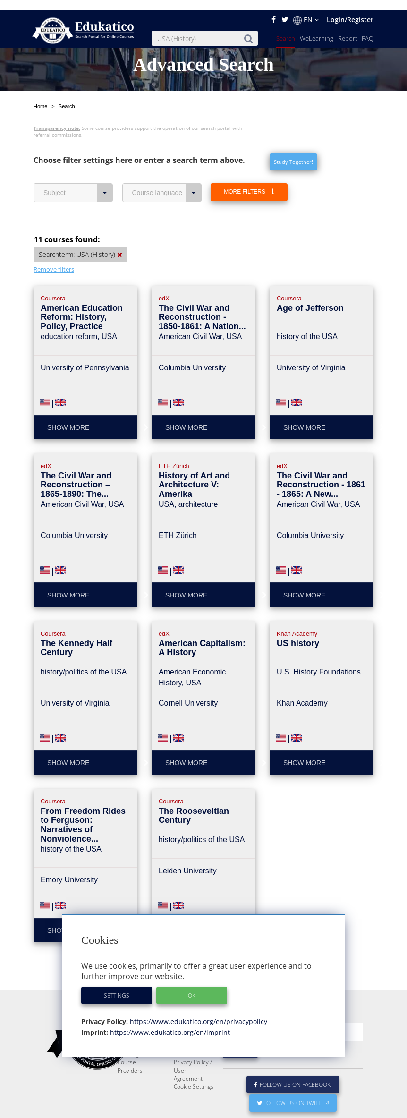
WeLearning (316, 28)
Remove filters (54, 236)
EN (306, 10)
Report (347, 28)
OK (191, 985)
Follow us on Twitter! (293, 1093)
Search (285, 28)
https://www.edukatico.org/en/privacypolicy (197, 1011)
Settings (116, 985)
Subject (78, 160)
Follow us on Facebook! (293, 1075)
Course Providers (130, 1056)
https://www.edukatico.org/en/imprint (169, 1022)
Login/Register (350, 9)
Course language (167, 160)
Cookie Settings (193, 1077)
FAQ (367, 28)
